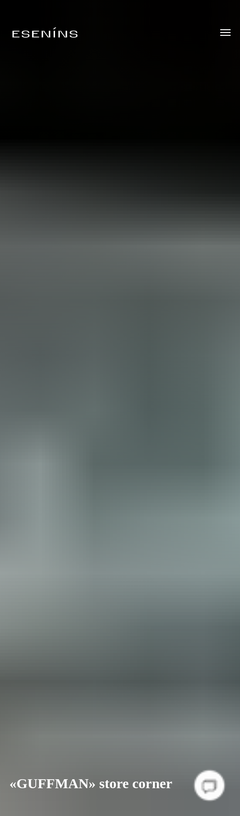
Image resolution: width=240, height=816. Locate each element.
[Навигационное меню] (225, 32)
